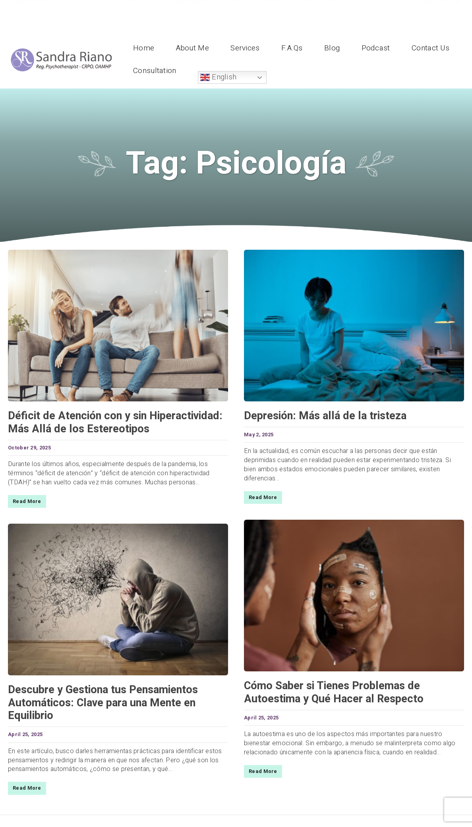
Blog (332, 48)
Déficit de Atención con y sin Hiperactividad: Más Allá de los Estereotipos (115, 422)
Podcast (376, 48)
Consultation (154, 70)
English (218, 77)
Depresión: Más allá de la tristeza (325, 416)
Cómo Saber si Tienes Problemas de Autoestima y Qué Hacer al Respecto (334, 692)
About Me (192, 48)
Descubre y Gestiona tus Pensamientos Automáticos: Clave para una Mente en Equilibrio (103, 702)
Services (244, 48)
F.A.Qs (292, 48)
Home (143, 48)
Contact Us (430, 48)
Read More (27, 501)
